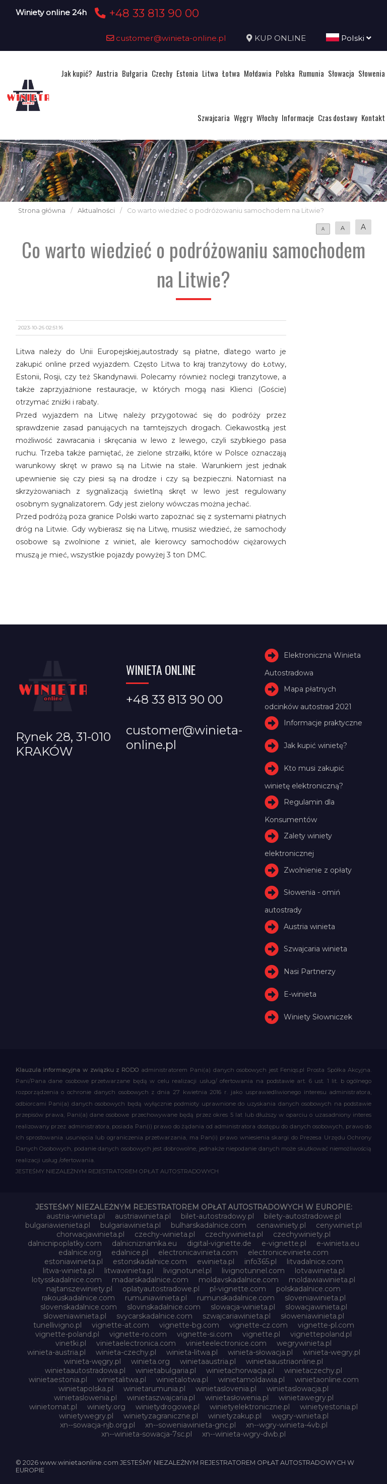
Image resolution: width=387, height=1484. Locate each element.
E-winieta (300, 994)
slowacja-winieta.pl (243, 1306)
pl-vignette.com (238, 1288)
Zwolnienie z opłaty (318, 870)
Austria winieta (309, 926)
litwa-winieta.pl (68, 1270)
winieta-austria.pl (56, 1352)
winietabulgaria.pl (166, 1370)
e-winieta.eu (337, 1243)
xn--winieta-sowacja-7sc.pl (146, 1434)
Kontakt (373, 117)
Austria (107, 73)
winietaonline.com (327, 1379)
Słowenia (371, 73)
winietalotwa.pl (182, 1379)
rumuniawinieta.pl (156, 1297)
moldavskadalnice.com (239, 1279)
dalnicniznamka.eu (144, 1243)
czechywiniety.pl (302, 1234)
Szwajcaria (214, 117)
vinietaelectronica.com (136, 1343)
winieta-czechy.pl (126, 1352)
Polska (285, 73)
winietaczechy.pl (313, 1370)
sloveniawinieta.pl (315, 1297)
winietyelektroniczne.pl (250, 1406)
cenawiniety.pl (281, 1225)
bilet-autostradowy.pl (217, 1216)
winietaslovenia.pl (226, 1388)
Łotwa (231, 73)
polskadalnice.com (308, 1288)
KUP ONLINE (280, 38)
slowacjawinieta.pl (316, 1306)
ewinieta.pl (215, 1261)
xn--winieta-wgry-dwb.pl (244, 1434)
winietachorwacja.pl (240, 1370)
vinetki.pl (70, 1343)
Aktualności (96, 210)
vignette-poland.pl (67, 1334)
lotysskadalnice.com (67, 1279)
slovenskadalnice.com (78, 1306)
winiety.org (106, 1406)
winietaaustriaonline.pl (284, 1361)
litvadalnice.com (315, 1261)
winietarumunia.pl (154, 1388)
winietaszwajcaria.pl (161, 1397)
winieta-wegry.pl (331, 1352)
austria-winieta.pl (75, 1216)
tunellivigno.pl (57, 1325)
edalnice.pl (129, 1252)
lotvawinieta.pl (320, 1270)
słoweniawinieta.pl (312, 1316)
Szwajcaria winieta (315, 948)
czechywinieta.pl (234, 1234)
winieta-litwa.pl (192, 1352)
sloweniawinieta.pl (74, 1316)
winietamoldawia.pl (251, 1379)
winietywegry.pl (86, 1415)
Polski (348, 38)
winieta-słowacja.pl (260, 1352)
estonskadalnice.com (150, 1261)
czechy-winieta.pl (165, 1234)
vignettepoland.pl (321, 1334)
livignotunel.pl (187, 1270)
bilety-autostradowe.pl (302, 1216)
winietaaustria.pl (208, 1361)
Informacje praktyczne (323, 722)
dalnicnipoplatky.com (65, 1243)
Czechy (162, 73)
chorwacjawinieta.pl (90, 1234)
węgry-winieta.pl (300, 1415)
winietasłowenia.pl (237, 1397)
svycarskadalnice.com (154, 1316)
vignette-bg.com (189, 1325)
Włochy (267, 117)
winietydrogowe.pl (168, 1406)
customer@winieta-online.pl (166, 38)
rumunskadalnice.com (236, 1297)
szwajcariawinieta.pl (237, 1316)
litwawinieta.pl (128, 1270)
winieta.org (150, 1361)
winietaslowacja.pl (298, 1388)
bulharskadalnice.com (208, 1225)
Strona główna (42, 210)
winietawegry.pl (306, 1397)
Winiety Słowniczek (318, 1016)
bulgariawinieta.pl (130, 1225)
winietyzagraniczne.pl (160, 1415)
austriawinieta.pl (143, 1216)
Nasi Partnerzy (310, 971)
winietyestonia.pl (329, 1406)
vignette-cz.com (258, 1325)
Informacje (298, 117)
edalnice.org (79, 1252)
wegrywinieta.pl (304, 1343)
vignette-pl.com (326, 1325)
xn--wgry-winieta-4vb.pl (287, 1425)
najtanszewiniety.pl (79, 1288)
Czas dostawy (337, 117)
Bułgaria (135, 73)
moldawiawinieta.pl (322, 1279)
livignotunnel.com (253, 1270)
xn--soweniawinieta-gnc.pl (190, 1425)
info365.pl (260, 1261)
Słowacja (341, 73)
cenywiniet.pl (339, 1225)
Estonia (187, 73)
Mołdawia (258, 73)
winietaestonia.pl (58, 1379)
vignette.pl (261, 1334)
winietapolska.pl (85, 1388)
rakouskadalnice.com (78, 1297)
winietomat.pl (53, 1406)
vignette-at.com (120, 1325)
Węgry (243, 117)
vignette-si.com (204, 1334)
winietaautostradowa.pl (85, 1370)
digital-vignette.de (219, 1243)
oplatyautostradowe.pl (161, 1288)
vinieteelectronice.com (226, 1343)
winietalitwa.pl (121, 1379)
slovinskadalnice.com (164, 1306)
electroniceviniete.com (288, 1252)
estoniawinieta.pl (73, 1261)
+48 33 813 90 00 (145, 13)
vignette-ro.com (138, 1334)
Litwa (210, 73)
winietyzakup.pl (235, 1415)
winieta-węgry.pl (92, 1361)
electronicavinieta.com (198, 1252)
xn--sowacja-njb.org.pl (97, 1425)
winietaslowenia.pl (85, 1397)
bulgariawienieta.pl (57, 1225)
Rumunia (311, 73)
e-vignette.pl (284, 1243)
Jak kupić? (76, 73)
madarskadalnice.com (150, 1279)
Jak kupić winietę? (315, 745)
